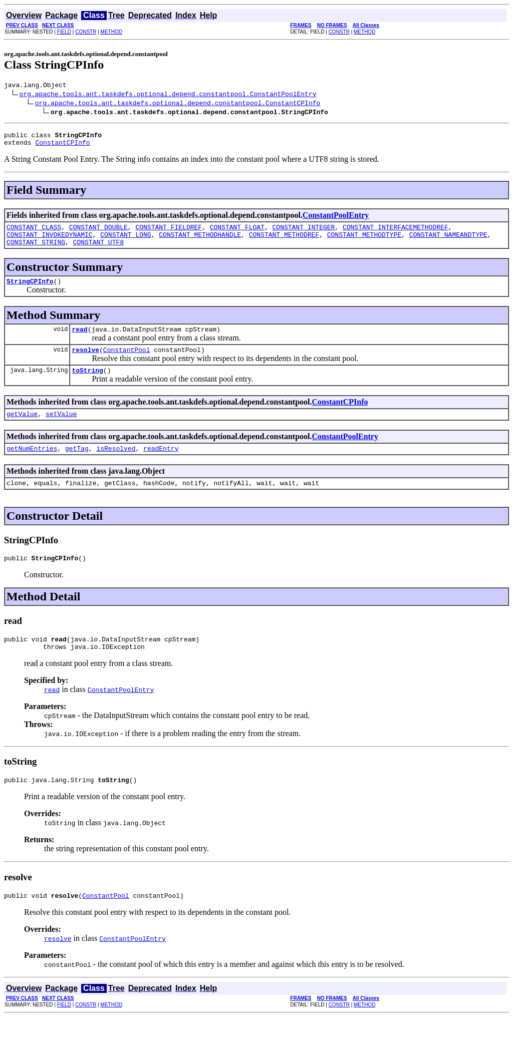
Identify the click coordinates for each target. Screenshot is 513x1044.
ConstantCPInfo (62, 146)
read (79, 340)
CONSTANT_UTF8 (98, 250)
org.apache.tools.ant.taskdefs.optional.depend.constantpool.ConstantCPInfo (177, 104)
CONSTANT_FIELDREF (168, 232)
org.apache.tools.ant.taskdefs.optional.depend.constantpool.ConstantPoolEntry (168, 95)
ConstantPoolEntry (336, 219)
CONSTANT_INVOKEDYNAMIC (50, 241)
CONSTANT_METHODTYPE (364, 241)
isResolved (115, 466)
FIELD (64, 32)
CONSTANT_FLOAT (237, 232)
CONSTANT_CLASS (34, 232)
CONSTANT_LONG (125, 241)
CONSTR (85, 32)
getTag (77, 466)
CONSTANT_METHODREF (284, 241)
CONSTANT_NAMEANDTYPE (448, 241)
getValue (22, 430)
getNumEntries (32, 466)
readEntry (160, 466)
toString (87, 385)
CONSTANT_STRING (36, 250)
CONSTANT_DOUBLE (98, 232)
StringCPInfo (30, 291)
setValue (61, 430)
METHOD (111, 32)
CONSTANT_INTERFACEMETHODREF (395, 232)
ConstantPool (126, 363)
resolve (85, 363)
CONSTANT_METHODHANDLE (200, 241)
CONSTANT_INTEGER (303, 232)
